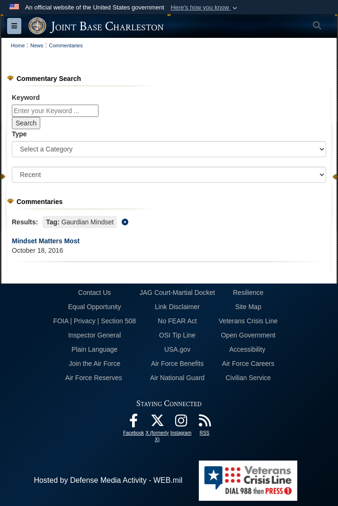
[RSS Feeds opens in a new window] (204, 423)
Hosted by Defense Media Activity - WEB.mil (108, 480)
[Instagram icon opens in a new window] (181, 423)
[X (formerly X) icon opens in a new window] (157, 423)
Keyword (26, 97)
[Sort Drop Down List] (169, 175)
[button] (204, 7)
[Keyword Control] (55, 111)
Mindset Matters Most (46, 241)
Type (19, 134)
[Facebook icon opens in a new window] (133, 423)
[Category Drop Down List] (169, 149)
